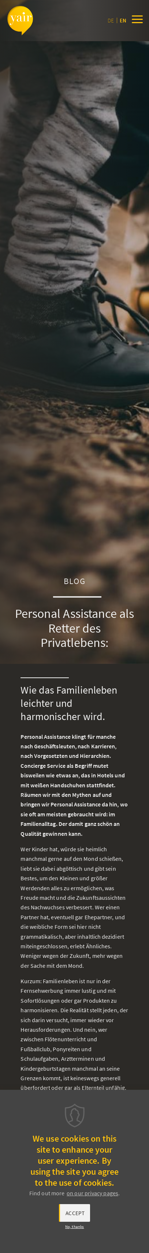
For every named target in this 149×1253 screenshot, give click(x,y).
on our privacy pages (92, 1193)
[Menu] (137, 20)
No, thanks (74, 1226)
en (123, 20)
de (111, 20)
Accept (75, 1213)
